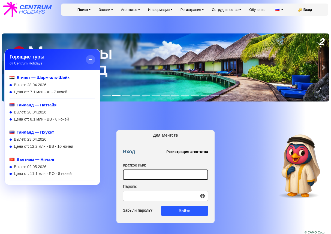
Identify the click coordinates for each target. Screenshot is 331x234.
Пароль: (130, 186)
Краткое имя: (134, 165)
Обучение (257, 10)
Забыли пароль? (137, 210)
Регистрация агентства (187, 152)
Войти (185, 211)
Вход (307, 10)
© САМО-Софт (315, 232)
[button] (323, 67)
